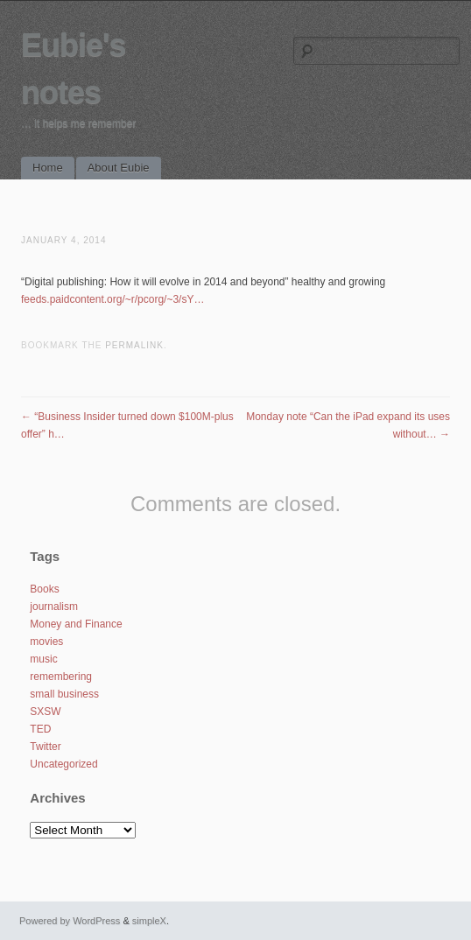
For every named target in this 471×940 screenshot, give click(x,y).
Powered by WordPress (69, 920)
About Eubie (119, 167)
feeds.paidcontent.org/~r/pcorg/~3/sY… (112, 299)
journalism (54, 606)
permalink (134, 345)
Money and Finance (76, 624)
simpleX (149, 920)
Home (47, 167)
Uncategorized (63, 764)
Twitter (45, 746)
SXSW (45, 711)
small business (64, 694)
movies (46, 641)
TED (40, 729)
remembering (61, 676)
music (43, 659)
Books (44, 589)
